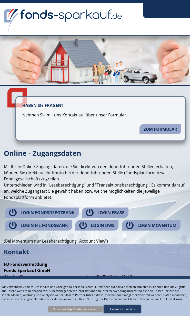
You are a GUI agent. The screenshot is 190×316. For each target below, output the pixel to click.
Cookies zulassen (122, 309)
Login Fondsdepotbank (48, 212)
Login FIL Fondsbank (44, 225)
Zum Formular (160, 129)
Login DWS (102, 225)
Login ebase (110, 212)
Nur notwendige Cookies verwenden (75, 309)
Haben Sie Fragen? (42, 105)
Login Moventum (156, 225)
